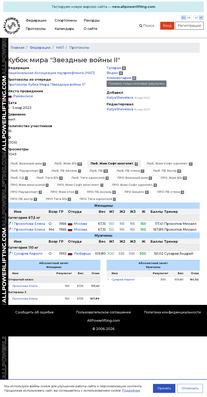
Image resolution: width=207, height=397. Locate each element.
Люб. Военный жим (28, 164)
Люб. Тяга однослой (90, 178)
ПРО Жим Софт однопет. (134, 185)
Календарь (64, 29)
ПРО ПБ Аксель (101, 192)
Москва (80, 224)
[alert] (103, 7)
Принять (164, 388)
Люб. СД (19, 178)
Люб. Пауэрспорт (27, 171)
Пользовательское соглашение (103, 312)
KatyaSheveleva (120, 98)
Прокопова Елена (29, 224)
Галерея (114, 68)
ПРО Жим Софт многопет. (80, 185)
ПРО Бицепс (136, 192)
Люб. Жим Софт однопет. (169, 164)
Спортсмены (66, 20)
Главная (17, 48)
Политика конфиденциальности (172, 312)
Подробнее (131, 390)
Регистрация (189, 26)
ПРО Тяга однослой (98, 199)
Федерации (36, 20)
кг (201, 17)
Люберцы (82, 254)
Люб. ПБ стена (130, 171)
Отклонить (190, 388)
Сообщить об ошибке (34, 312)
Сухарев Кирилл (28, 254)
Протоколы (36, 29)
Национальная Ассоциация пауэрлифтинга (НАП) (51, 73)
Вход (167, 26)
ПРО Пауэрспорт (26, 192)
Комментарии (119, 78)
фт (196, 17)
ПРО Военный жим (134, 178)
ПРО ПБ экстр (24, 199)
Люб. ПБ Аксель (66, 171)
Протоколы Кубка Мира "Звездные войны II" (46, 84)
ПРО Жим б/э (174, 178)
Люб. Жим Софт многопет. (114, 164)
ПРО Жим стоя (64, 192)
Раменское (23, 96)
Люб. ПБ (99, 171)
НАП (60, 48)
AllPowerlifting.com (103, 321)
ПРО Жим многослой (29, 185)
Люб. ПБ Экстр (167, 171)
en (188, 17)
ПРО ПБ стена (170, 192)
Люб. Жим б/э (68, 164)
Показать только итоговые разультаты (136, 83)
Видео (113, 73)
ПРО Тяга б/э (58, 199)
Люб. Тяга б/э (49, 178)
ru (183, 17)
